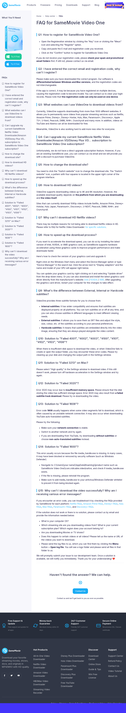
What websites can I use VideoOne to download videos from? (15, 115)
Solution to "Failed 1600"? (14, 244)
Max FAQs (47, 507)
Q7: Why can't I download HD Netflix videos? (67, 217)
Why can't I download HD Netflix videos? (16, 172)
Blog (97, 5)
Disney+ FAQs (111, 504)
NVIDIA (93, 280)
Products (31, 5)
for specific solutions (95, 227)
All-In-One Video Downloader (41, 658)
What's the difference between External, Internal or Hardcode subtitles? (16, 192)
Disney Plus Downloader (73, 656)
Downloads (72, 5)
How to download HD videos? (15, 164)
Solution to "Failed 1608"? (14, 236)
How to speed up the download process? (15, 181)
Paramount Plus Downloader (68, 668)
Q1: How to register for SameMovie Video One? (69, 34)
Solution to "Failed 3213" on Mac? (14, 219)
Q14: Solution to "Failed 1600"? (58, 446)
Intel (86, 280)
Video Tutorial (115, 671)
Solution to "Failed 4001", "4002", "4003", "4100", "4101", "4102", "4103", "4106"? (17, 207)
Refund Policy (115, 661)
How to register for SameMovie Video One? (15, 86)
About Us (112, 676)
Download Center (93, 658)
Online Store (94, 664)
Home (38, 16)
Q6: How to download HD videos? (60, 185)
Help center (50, 16)
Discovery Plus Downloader (68, 676)
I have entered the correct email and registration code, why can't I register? (16, 100)
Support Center (115, 656)
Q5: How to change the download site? (63, 164)
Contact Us (80, 591)
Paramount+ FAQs (62, 507)
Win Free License (92, 676)
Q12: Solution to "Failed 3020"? (58, 383)
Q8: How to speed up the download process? (67, 234)
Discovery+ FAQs (85, 507)
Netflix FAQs (76, 504)
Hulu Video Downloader (72, 661)
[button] (13, 56)
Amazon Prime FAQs (93, 504)
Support (86, 5)
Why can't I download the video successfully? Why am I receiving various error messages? (17, 258)
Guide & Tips (94, 669)
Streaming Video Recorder (41, 691)
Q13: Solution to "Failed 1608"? (58, 403)
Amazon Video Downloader (40, 674)
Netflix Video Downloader (39, 666)
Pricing (58, 5)
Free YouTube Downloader (67, 684)
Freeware (45, 5)
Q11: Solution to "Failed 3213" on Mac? (63, 362)
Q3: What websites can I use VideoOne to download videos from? (80, 104)
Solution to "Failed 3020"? (14, 228)
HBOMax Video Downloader (40, 683)
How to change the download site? (14, 155)
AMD (101, 280)
